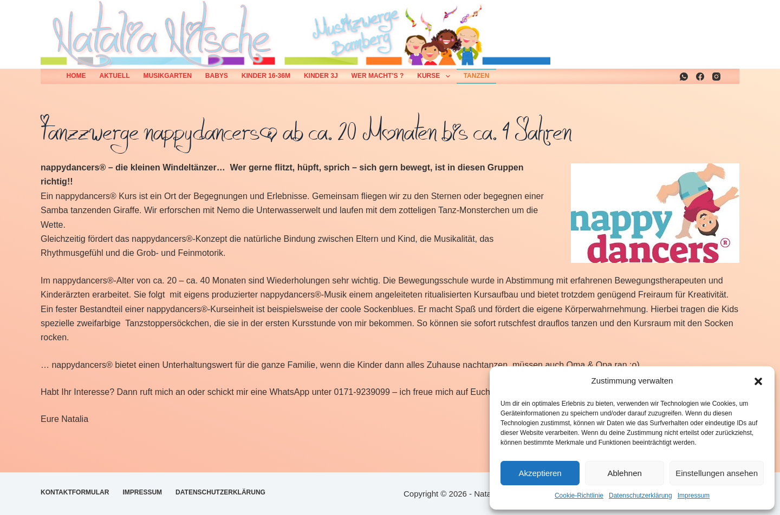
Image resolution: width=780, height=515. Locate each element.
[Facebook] (700, 76)
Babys (216, 76)
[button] (758, 381)
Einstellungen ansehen (716, 473)
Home (76, 76)
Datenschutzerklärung (640, 495)
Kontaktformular (75, 492)
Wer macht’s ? (378, 76)
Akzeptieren (539, 473)
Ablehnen (624, 473)
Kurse (435, 76)
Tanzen (477, 76)
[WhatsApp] (684, 76)
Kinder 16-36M (266, 76)
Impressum (694, 495)
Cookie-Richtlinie (579, 495)
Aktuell (115, 76)
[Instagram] (716, 76)
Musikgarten (168, 76)
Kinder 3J (321, 76)
